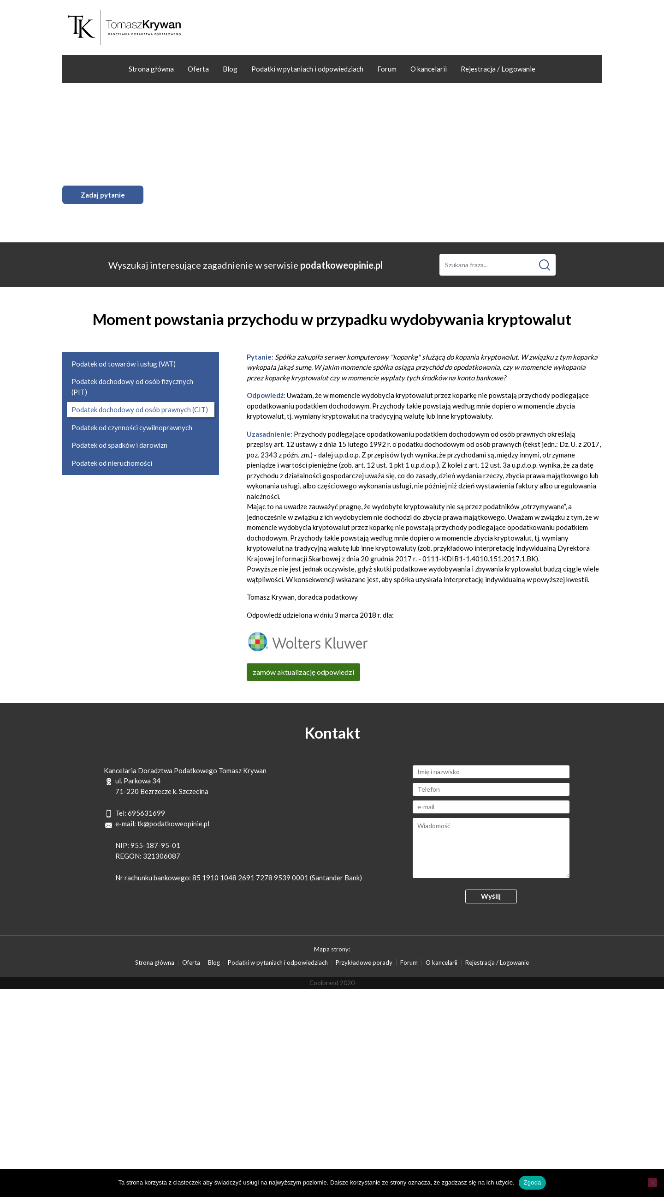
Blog (230, 69)
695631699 (146, 813)
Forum (387, 69)
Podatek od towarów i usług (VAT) (123, 364)
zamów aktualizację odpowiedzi (303, 672)
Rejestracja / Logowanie (498, 69)
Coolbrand (323, 982)
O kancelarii (428, 69)
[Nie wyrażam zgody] (652, 1182)
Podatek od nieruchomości (111, 463)
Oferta (198, 69)
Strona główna (151, 69)
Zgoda (532, 1182)
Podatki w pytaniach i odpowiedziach (307, 69)
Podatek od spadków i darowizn (119, 445)
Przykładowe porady (364, 962)
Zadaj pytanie (103, 195)
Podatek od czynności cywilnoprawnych (131, 427)
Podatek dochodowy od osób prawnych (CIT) (139, 409)
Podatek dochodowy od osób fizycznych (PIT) (132, 386)
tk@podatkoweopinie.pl (173, 823)
